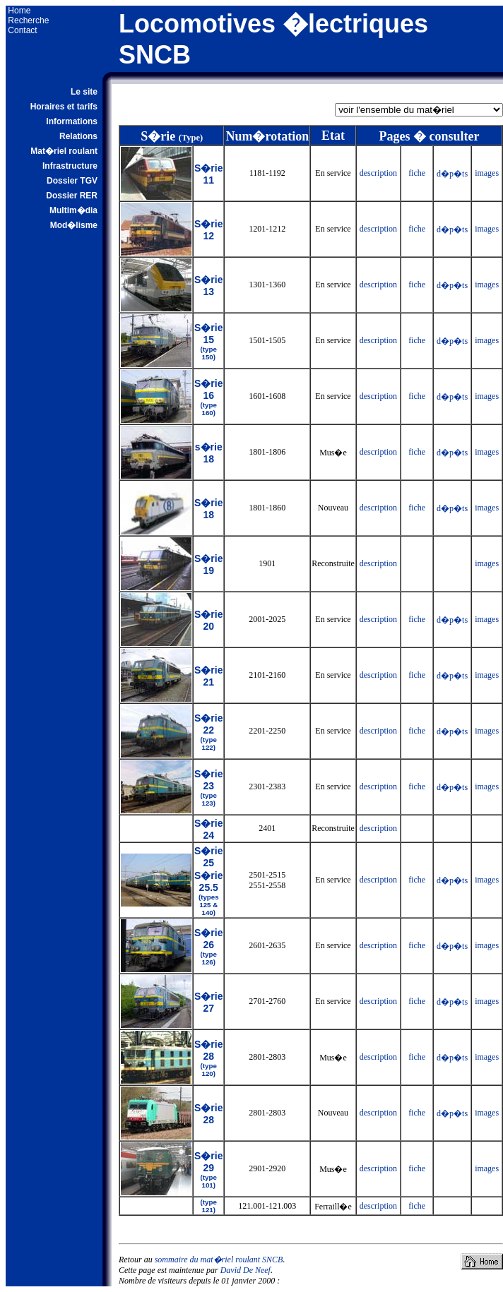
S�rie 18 (208, 508)
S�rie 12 (208, 229)
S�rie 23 (208, 787)
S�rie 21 (208, 676)
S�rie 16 (208, 397)
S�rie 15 (208, 341)
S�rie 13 (208, 285)
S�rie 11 (208, 174)
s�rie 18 (209, 453)
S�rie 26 (208, 946)
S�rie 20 (208, 620)
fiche (417, 173)
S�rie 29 (208, 1169)
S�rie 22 (208, 731)
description (378, 173)
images (487, 173)
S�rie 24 (208, 829)
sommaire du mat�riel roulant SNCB (219, 1259)
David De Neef (245, 1270)
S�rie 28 (208, 1058)
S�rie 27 (208, 1002)
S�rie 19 (208, 564)
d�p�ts (452, 174)
